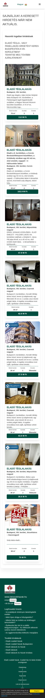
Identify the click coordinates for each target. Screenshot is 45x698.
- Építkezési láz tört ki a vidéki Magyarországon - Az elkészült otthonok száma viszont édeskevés (21, 627)
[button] (22, 4)
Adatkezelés (22, 671)
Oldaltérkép (22, 667)
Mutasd (13, 600)
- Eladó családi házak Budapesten (19, 644)
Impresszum (22, 680)
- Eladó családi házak (13, 641)
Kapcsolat (22, 676)
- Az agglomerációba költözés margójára (21, 633)
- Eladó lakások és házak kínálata (18, 653)
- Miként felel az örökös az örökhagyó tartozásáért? (20, 621)
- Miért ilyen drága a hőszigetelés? (19, 617)
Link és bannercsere (22, 684)
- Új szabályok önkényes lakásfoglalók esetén (20, 613)
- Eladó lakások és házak (15, 647)
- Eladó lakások (11, 650)
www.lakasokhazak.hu (16, 597)
